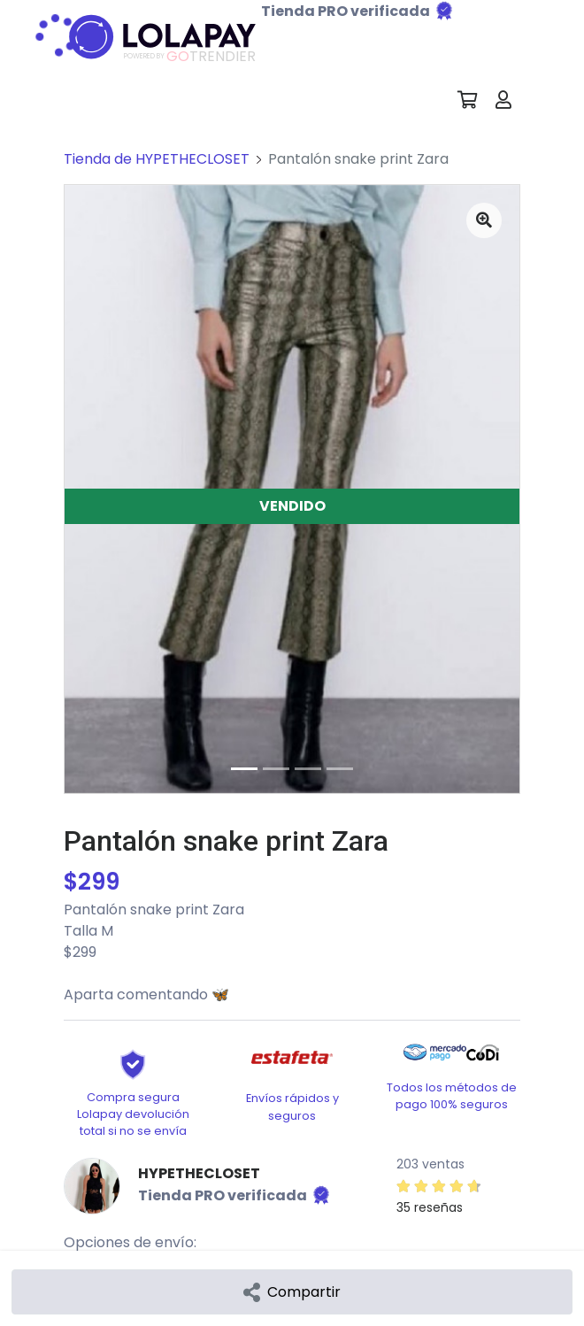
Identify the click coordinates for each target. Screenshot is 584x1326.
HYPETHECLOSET (199, 1173)
